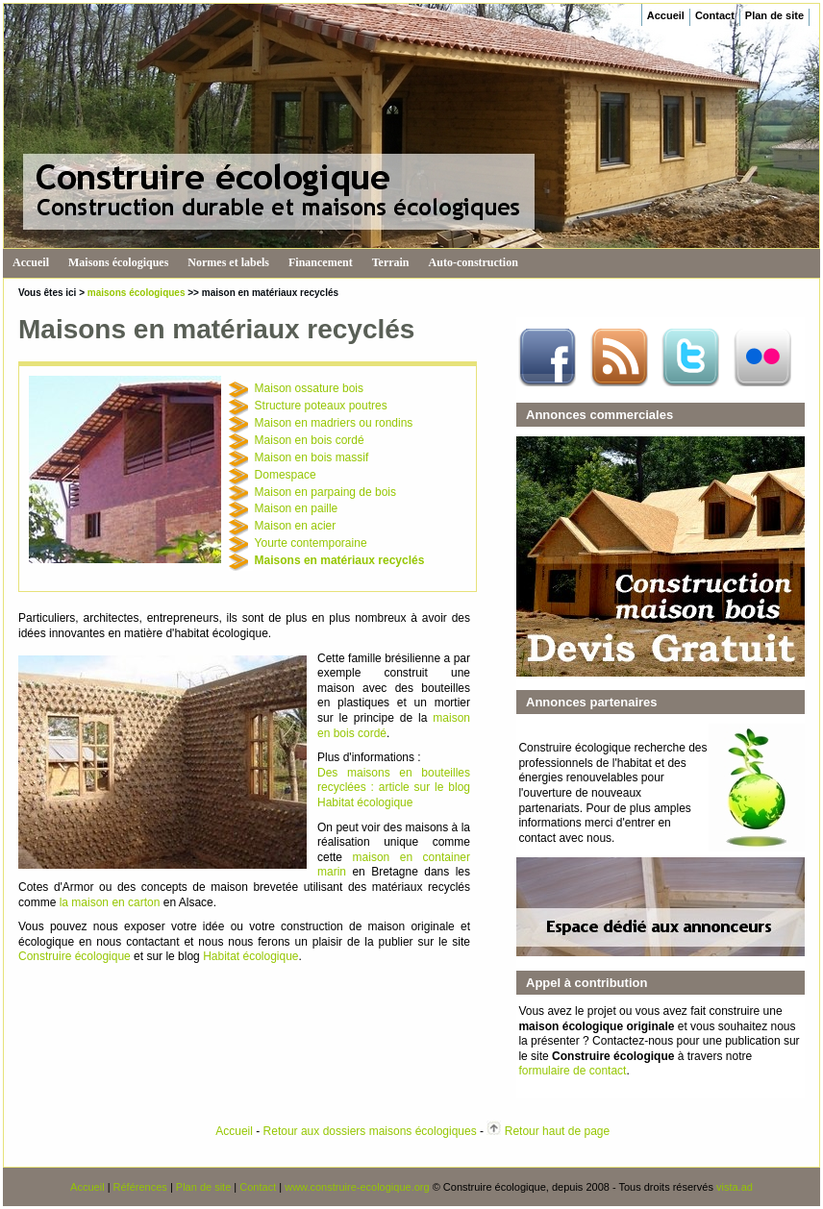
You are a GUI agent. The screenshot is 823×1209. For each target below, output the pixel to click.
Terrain (391, 262)
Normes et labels (228, 262)
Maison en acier (296, 525)
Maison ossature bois (309, 388)
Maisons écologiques (118, 262)
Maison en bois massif (312, 457)
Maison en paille (296, 508)
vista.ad (734, 1187)
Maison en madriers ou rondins (334, 423)
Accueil (666, 15)
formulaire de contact (572, 1070)
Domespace (285, 474)
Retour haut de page (557, 1131)
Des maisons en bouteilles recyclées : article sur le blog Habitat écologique (393, 787)
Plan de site (774, 15)
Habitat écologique (250, 956)
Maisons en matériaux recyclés (340, 560)
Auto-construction (473, 262)
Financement (320, 262)
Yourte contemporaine (311, 543)
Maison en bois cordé (309, 440)
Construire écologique (74, 956)
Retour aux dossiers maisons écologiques (370, 1131)
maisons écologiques (136, 292)
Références (140, 1187)
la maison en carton (110, 902)
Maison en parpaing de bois (325, 492)
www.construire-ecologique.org (357, 1187)
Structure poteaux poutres (321, 405)
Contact (715, 15)
